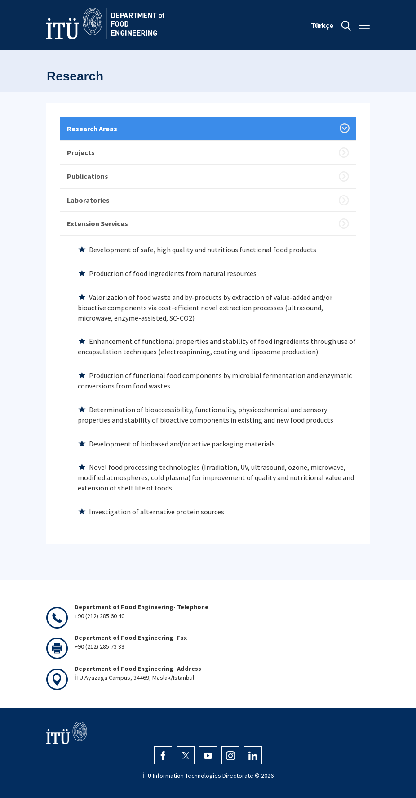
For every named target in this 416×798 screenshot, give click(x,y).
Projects (81, 152)
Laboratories (88, 200)
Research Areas (92, 128)
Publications (87, 176)
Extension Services (97, 223)
